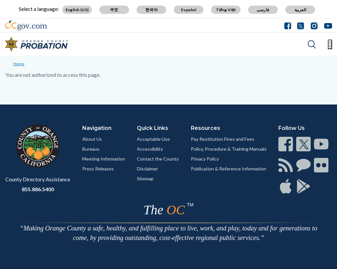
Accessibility (150, 149)
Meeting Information (103, 159)
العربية (300, 9)
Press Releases (98, 168)
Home (18, 63)
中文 (114, 9)
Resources (205, 128)
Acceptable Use (153, 139)
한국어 (151, 9)
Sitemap (145, 178)
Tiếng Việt (226, 9)
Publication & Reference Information (228, 168)
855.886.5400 (38, 189)
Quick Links (152, 128)
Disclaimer (147, 168)
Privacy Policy (205, 159)
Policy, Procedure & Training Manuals (229, 149)
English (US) (77, 9)
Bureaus (90, 149)
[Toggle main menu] (330, 44)
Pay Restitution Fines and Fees (222, 139)
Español (188, 9)
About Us (92, 139)
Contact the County (158, 159)
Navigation (97, 128)
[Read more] (26, 25)
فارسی (263, 9)
